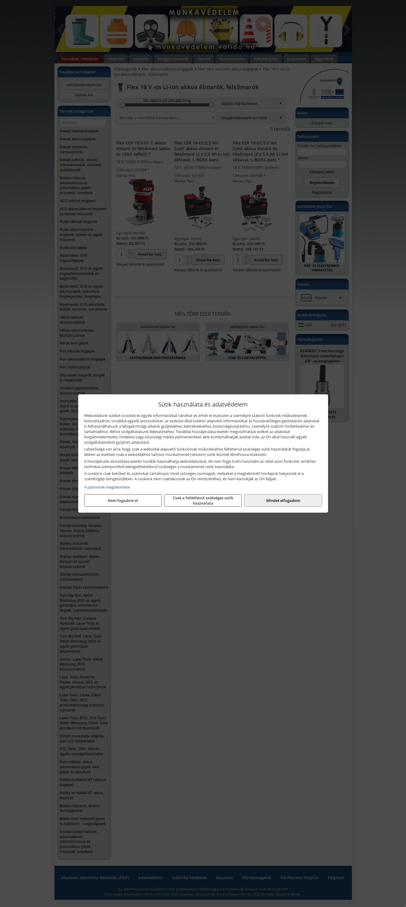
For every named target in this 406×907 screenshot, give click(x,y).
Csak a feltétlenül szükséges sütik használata (203, 500)
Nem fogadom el (123, 500)
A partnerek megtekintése (107, 487)
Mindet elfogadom (283, 500)
